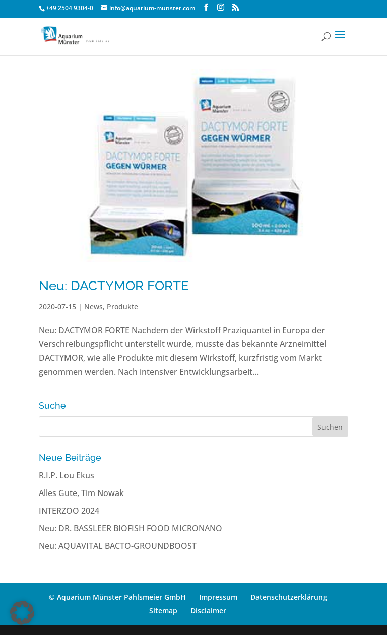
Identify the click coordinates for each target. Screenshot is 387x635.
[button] (22, 613)
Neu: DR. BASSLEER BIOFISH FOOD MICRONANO (130, 528)
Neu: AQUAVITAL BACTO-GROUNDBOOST (118, 545)
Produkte (122, 306)
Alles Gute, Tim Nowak (81, 493)
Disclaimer (208, 610)
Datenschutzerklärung (288, 597)
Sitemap (163, 610)
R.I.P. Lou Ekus (66, 475)
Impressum (218, 597)
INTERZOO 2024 (69, 510)
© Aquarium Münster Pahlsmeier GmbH (117, 597)
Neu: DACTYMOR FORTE (114, 285)
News (93, 306)
